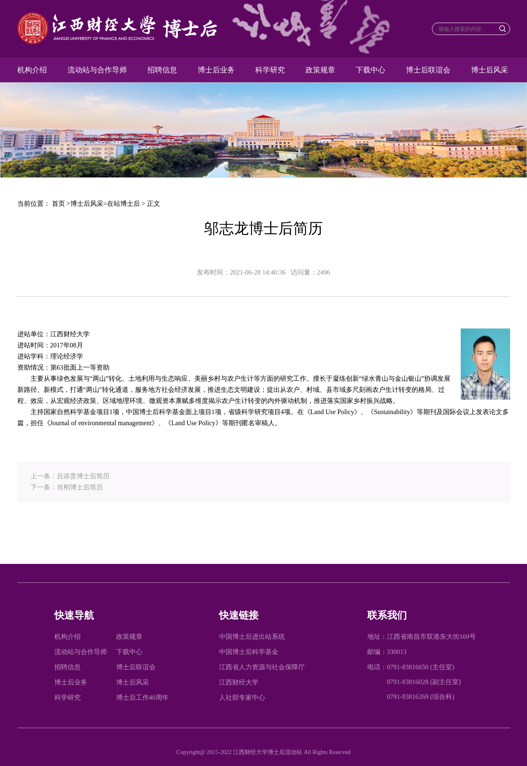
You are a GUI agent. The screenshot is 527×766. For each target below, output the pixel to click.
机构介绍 (32, 70)
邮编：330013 (387, 651)
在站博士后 (123, 203)
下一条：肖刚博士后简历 (66, 487)
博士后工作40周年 (142, 697)
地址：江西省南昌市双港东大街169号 (421, 636)
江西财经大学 (239, 682)
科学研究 (270, 70)
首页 (58, 203)
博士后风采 (489, 70)
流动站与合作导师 (97, 70)
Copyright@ (192, 752)
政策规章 (320, 70)
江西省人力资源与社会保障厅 (262, 667)
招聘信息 (162, 70)
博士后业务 (216, 70)
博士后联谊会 (428, 70)
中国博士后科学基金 (248, 651)
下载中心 (370, 70)
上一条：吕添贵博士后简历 (70, 476)
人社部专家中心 (242, 697)
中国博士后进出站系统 (252, 636)
